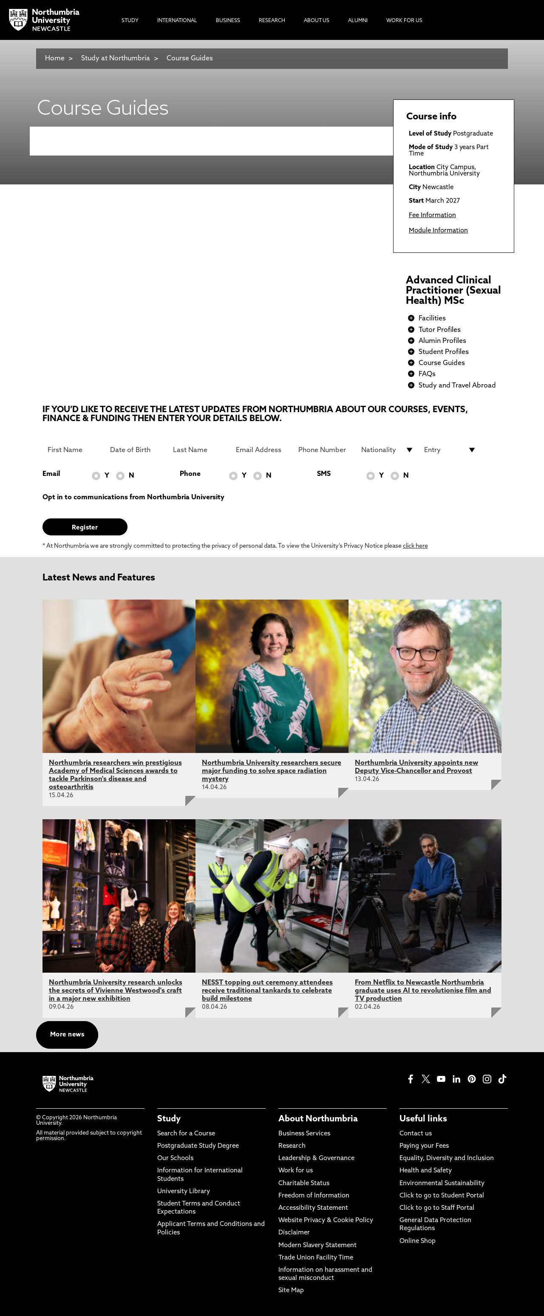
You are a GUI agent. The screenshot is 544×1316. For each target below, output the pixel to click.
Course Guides (190, 58)
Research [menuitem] (272, 20)
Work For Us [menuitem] (404, 20)
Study (169, 1119)
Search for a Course (186, 1134)
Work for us (295, 1171)
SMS (324, 474)
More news (67, 1035)
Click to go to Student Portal (442, 1196)
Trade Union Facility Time (315, 1258)
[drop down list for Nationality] (387, 449)
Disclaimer (294, 1233)
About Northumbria (318, 1119)
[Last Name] (199, 449)
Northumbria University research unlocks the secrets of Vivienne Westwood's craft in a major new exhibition (115, 990)
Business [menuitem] (228, 20)
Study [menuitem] (130, 20)
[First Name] (74, 449)
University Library (183, 1192)
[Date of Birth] (136, 449)
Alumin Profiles (442, 341)
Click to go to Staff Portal (437, 1208)
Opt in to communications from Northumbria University (133, 497)
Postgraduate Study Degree (198, 1146)
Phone (190, 474)
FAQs (427, 374)
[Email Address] (262, 449)
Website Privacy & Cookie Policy (325, 1220)
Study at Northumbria (115, 58)
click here (415, 546)
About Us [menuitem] (316, 20)
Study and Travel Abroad (457, 385)
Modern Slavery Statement (317, 1245)
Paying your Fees (424, 1146)
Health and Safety (426, 1171)
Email (51, 474)
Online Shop (418, 1241)
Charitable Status (303, 1183)
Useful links (423, 1119)
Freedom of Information (313, 1196)
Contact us (416, 1134)
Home (55, 58)
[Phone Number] (324, 449)
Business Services (304, 1134)
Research (292, 1146)
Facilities (432, 318)
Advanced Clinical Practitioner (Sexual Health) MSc (453, 291)
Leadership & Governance (316, 1158)
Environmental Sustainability (442, 1183)
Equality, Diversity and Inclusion (447, 1158)
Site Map (291, 1291)
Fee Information (432, 215)
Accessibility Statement (313, 1208)
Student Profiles (444, 352)
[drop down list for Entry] (450, 449)
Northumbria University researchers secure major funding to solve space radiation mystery (271, 771)
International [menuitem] (177, 20)
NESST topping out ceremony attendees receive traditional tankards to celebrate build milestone (267, 990)
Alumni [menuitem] (358, 20)
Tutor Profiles (440, 330)
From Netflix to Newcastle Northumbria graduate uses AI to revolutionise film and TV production (423, 990)
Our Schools (175, 1158)
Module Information (438, 231)
